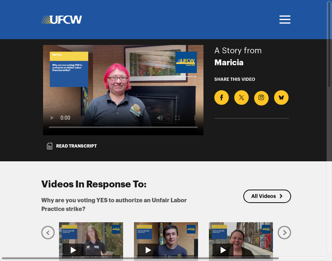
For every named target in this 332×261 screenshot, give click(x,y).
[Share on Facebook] (221, 97)
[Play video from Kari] (241, 240)
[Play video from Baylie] (91, 240)
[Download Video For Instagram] (261, 98)
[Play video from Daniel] (166, 240)
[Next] (284, 232)
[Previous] (48, 232)
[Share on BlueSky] (281, 97)
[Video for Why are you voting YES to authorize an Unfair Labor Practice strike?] (123, 90)
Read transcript (71, 146)
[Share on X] (241, 97)
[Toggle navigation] (284, 19)
